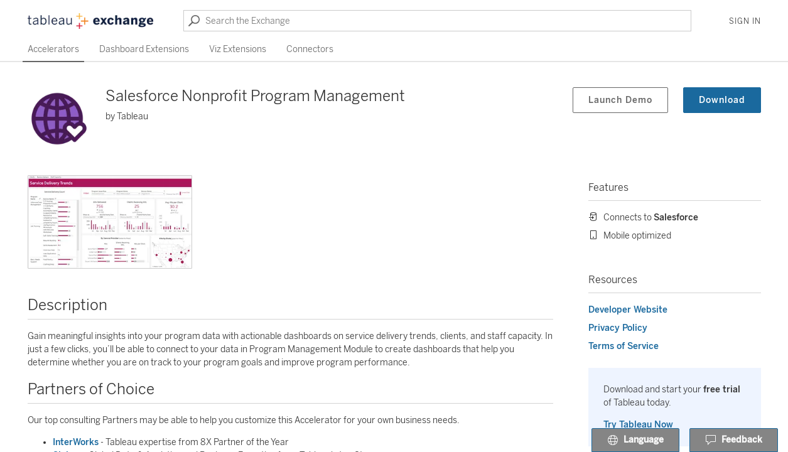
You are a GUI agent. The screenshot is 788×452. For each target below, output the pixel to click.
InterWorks (76, 442)
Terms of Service (623, 346)
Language (635, 440)
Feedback (733, 440)
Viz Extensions (237, 49)
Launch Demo (620, 100)
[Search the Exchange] (437, 20)
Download (722, 100)
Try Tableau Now (638, 424)
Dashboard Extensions (144, 49)
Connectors (309, 49)
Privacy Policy (617, 328)
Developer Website (627, 309)
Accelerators (53, 49)
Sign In (745, 21)
